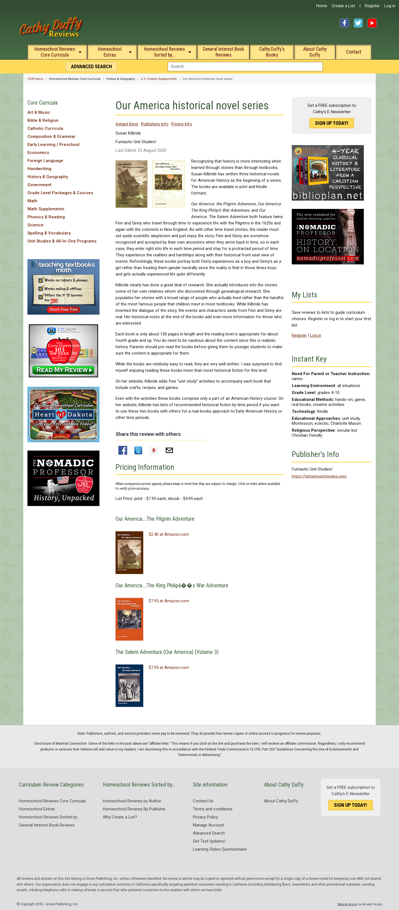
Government (39, 184)
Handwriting (39, 168)
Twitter (358, 23)
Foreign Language (45, 160)
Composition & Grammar (51, 136)
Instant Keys (127, 124)
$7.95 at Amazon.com (169, 600)
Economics (38, 152)
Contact (353, 52)
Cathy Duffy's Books (272, 52)
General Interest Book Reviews (223, 52)
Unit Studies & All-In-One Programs (61, 241)
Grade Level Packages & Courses (60, 192)
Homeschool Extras (110, 52)
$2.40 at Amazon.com (169, 534)
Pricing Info (181, 124)
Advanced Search (209, 833)
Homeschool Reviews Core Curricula (54, 52)
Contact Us (203, 800)
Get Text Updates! (209, 841)
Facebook (344, 23)
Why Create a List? (120, 817)
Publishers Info (154, 124)
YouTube (372, 23)
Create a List (343, 5)
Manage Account (208, 825)
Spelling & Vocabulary (49, 233)
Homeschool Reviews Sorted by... (164, 52)
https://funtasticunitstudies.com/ (319, 476)
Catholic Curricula (45, 128)
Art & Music (38, 112)
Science (35, 225)
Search (91, 66)
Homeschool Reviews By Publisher (134, 809)
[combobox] (245, 66)
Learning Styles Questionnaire (220, 849)
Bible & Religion (42, 120)
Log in (389, 5)
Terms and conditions (212, 809)
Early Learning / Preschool (53, 144)
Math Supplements (45, 208)
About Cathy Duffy (315, 52)
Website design (347, 904)
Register (372, 5)
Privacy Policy (205, 817)
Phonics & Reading (46, 216)
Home (321, 5)
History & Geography (47, 176)
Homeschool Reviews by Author (132, 800)
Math (32, 200)
